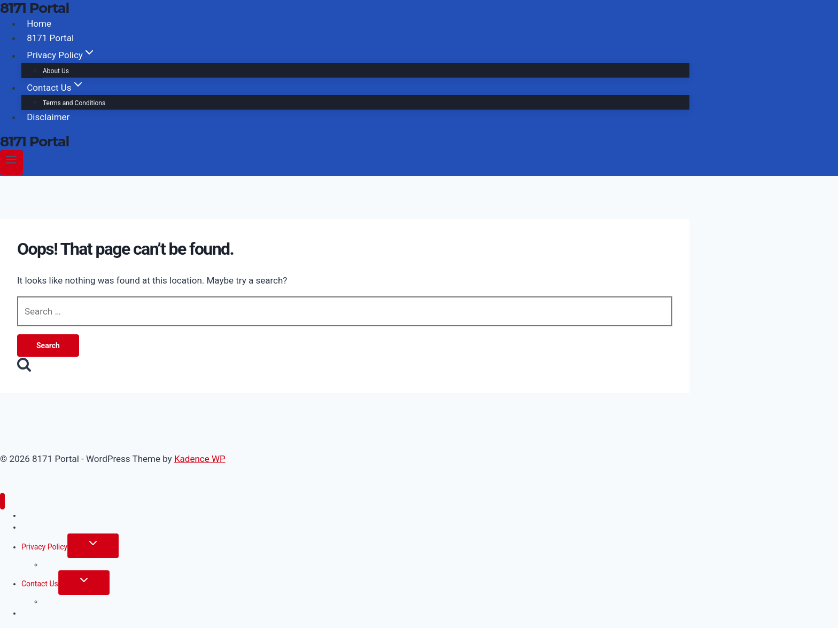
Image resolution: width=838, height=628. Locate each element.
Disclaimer (48, 117)
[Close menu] (2, 501)
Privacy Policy (44, 547)
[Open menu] (11, 162)
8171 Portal (50, 38)
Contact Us (39, 583)
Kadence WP (200, 458)
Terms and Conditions (74, 103)
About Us (56, 71)
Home (39, 23)
